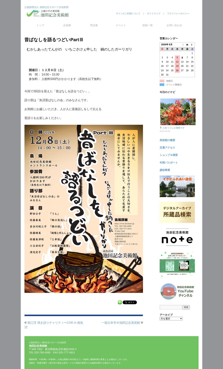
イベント (121, 25)
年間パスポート (169, 162)
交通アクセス (167, 147)
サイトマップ (153, 13)
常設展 (94, 25)
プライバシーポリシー (178, 13)
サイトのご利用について (128, 13)
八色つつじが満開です (173, 128)
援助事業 (165, 170)
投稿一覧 (147, 25)
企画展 (67, 25)
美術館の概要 (167, 140)
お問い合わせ (174, 25)
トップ (40, 25)
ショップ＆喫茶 (169, 155)
